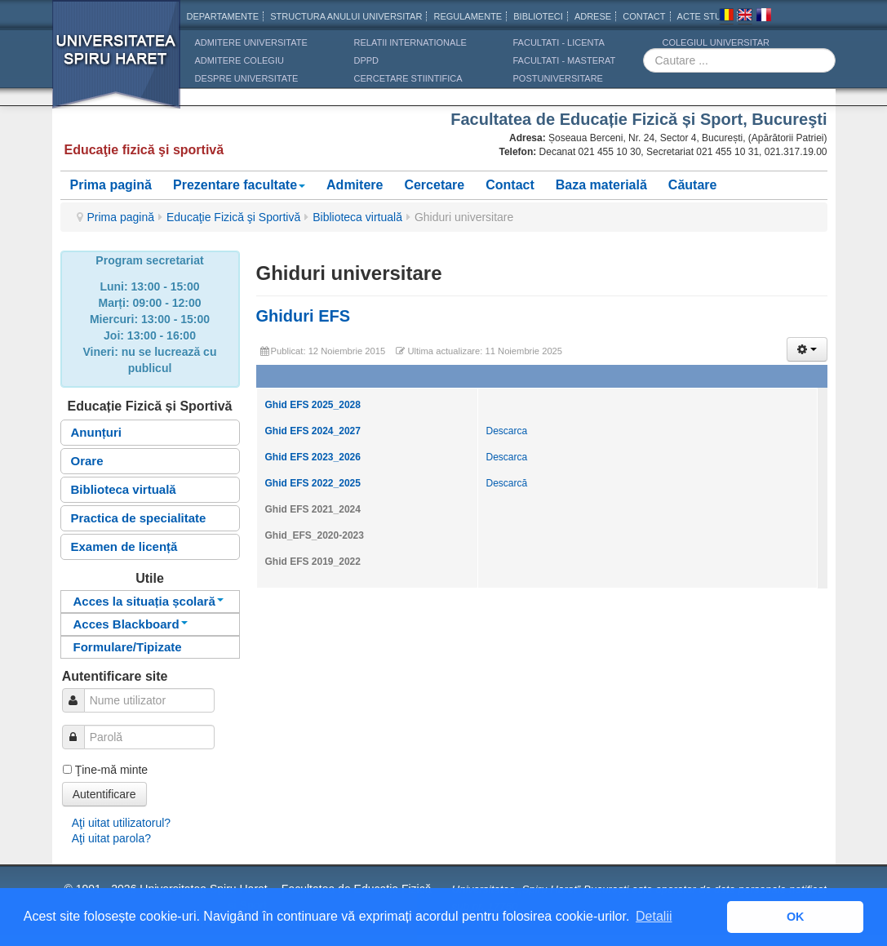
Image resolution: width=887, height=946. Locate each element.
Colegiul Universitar (716, 42)
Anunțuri (96, 432)
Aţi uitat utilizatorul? (121, 822)
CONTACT (644, 16)
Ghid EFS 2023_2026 (313, 457)
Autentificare (104, 794)
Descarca (507, 431)
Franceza (763, 17)
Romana (726, 17)
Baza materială (601, 185)
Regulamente (467, 16)
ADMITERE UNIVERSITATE (251, 42)
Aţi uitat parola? (111, 838)
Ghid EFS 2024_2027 (313, 431)
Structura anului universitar (346, 16)
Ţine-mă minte (111, 769)
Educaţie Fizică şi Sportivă (233, 217)
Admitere (354, 185)
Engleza (745, 17)
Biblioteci (538, 16)
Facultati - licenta (559, 42)
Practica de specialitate (138, 518)
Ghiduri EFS (303, 316)
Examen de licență (124, 546)
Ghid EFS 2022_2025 (313, 483)
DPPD (366, 60)
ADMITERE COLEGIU (239, 60)
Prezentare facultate (239, 185)
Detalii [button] (654, 916)
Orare (87, 461)
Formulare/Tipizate (127, 647)
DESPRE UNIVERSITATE (247, 78)
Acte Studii (705, 16)
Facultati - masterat (564, 60)
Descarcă (507, 483)
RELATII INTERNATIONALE (410, 42)
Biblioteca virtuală (357, 217)
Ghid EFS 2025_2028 (313, 405)
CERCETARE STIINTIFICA (408, 78)
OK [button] (796, 916)
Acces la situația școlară (148, 601)
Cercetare (434, 185)
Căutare (692, 185)
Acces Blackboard (130, 624)
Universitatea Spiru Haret (116, 65)
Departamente (223, 16)
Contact (510, 185)
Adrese (592, 16)
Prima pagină (111, 185)
